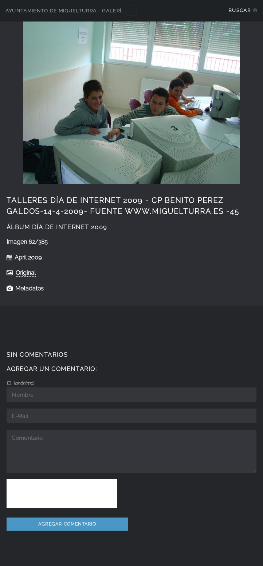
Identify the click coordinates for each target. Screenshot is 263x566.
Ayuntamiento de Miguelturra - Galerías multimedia (84, 10)
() (23, 383)
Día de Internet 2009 (69, 227)
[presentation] (62, 493)
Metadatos (29, 288)
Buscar (239, 10)
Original (26, 272)
